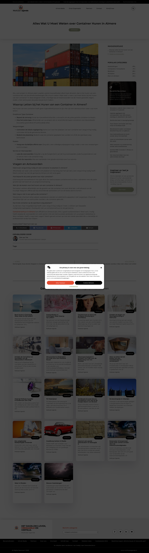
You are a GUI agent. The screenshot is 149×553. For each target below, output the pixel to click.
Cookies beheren (88, 283)
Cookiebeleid (73, 286)
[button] (101, 268)
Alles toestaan (60, 283)
